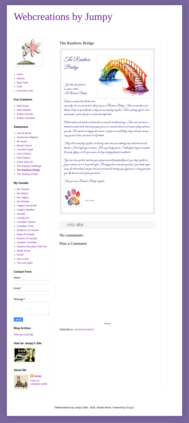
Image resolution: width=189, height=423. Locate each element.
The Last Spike (25, 262)
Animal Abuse (24, 133)
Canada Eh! (23, 218)
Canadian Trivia (25, 226)
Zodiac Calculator (26, 118)
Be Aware (22, 141)
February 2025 (21, 334)
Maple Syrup (23, 250)
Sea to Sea (23, 259)
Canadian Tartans (26, 222)
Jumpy (38, 376)
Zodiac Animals (25, 114)
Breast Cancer (24, 145)
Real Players (23, 157)
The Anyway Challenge (29, 166)
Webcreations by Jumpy (63, 16)
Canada (21, 213)
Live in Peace (24, 153)
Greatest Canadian (27, 242)
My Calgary (23, 197)
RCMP (20, 254)
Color (20, 86)
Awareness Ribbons (27, 137)
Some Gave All (25, 161)
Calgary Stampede (27, 205)
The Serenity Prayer (27, 174)
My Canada (23, 189)
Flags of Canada (26, 234)
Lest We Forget (25, 149)
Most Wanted (24, 110)
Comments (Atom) (84, 329)
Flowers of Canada (27, 238)
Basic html (22, 82)
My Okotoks (23, 201)
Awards (21, 78)
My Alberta (22, 193)
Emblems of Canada (28, 230)
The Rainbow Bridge (28, 170)
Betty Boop (23, 105)
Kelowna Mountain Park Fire (32, 246)
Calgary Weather (26, 209)
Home (107, 323)
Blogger (130, 407)
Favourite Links (25, 90)
